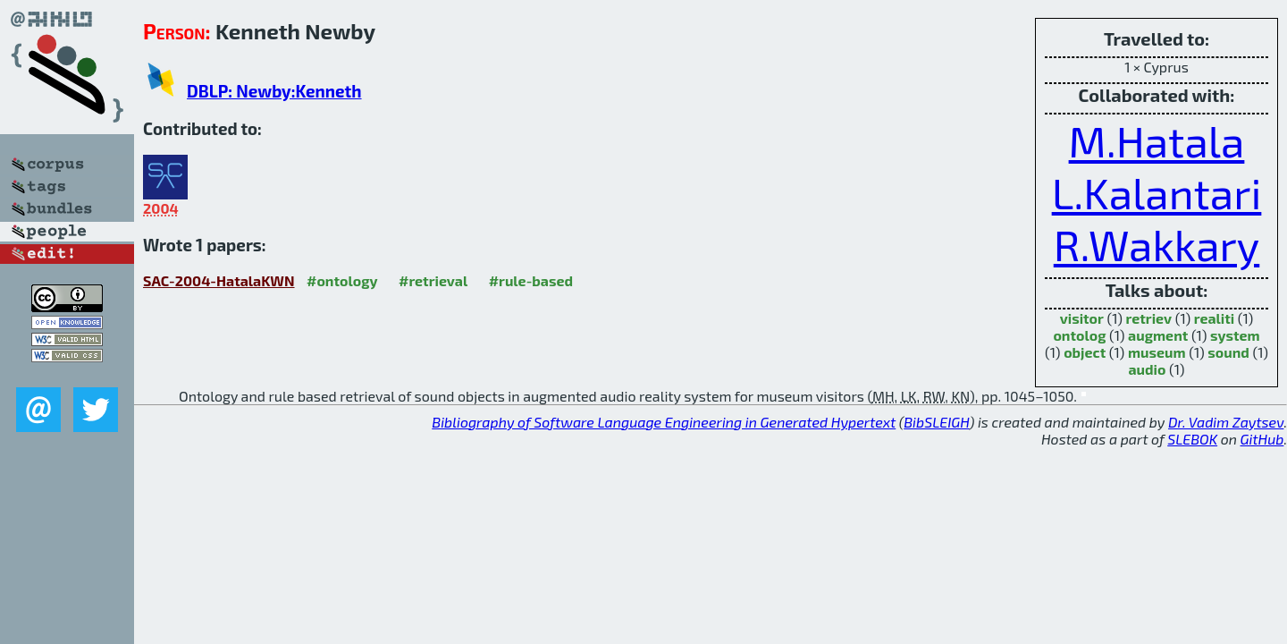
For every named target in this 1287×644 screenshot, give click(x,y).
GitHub (1262, 438)
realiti (1214, 317)
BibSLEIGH (936, 421)
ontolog (1079, 334)
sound (1228, 351)
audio (1146, 368)
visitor (1082, 317)
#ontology (342, 280)
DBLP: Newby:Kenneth (274, 90)
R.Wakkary (1157, 244)
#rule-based (531, 280)
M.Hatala (1157, 140)
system (1235, 334)
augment (1158, 334)
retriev (1149, 317)
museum (1157, 351)
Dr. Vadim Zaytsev (1225, 421)
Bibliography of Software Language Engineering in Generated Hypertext (664, 421)
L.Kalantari (1157, 192)
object (1085, 351)
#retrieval (433, 280)
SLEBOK (1192, 438)
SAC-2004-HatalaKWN (219, 280)
